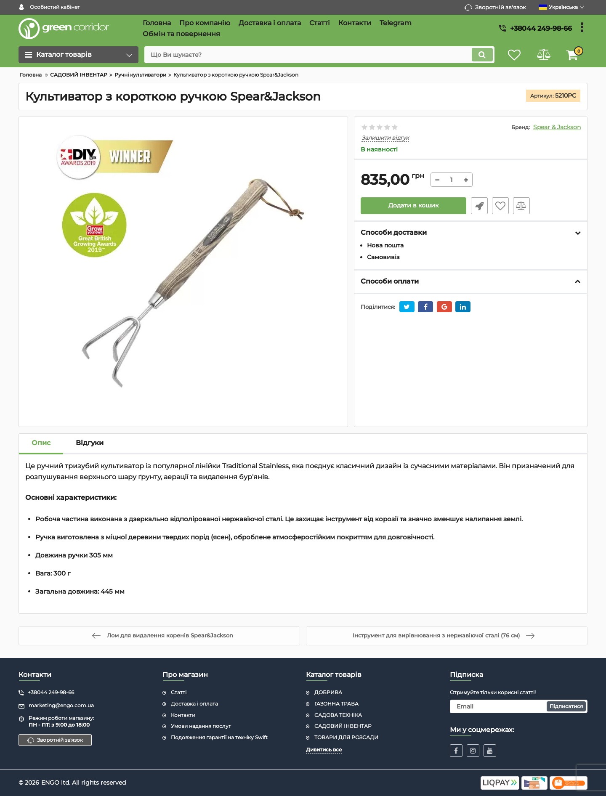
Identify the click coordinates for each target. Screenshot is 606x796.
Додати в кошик (413, 206)
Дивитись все (324, 749)
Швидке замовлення (478, 205)
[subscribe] (519, 706)
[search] (318, 54)
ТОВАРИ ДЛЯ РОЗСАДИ (346, 737)
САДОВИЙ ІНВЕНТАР (343, 726)
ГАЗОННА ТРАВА (336, 703)
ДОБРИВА (328, 692)
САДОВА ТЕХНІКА (338, 715)
